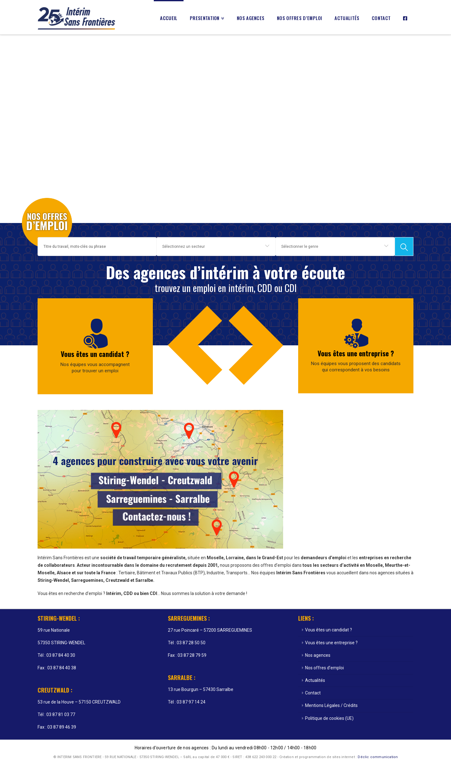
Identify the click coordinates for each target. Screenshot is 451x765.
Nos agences (317, 655)
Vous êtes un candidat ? (95, 354)
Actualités (315, 680)
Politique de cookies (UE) (329, 718)
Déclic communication (378, 757)
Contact (313, 692)
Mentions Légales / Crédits (331, 705)
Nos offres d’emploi (324, 667)
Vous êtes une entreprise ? (356, 353)
